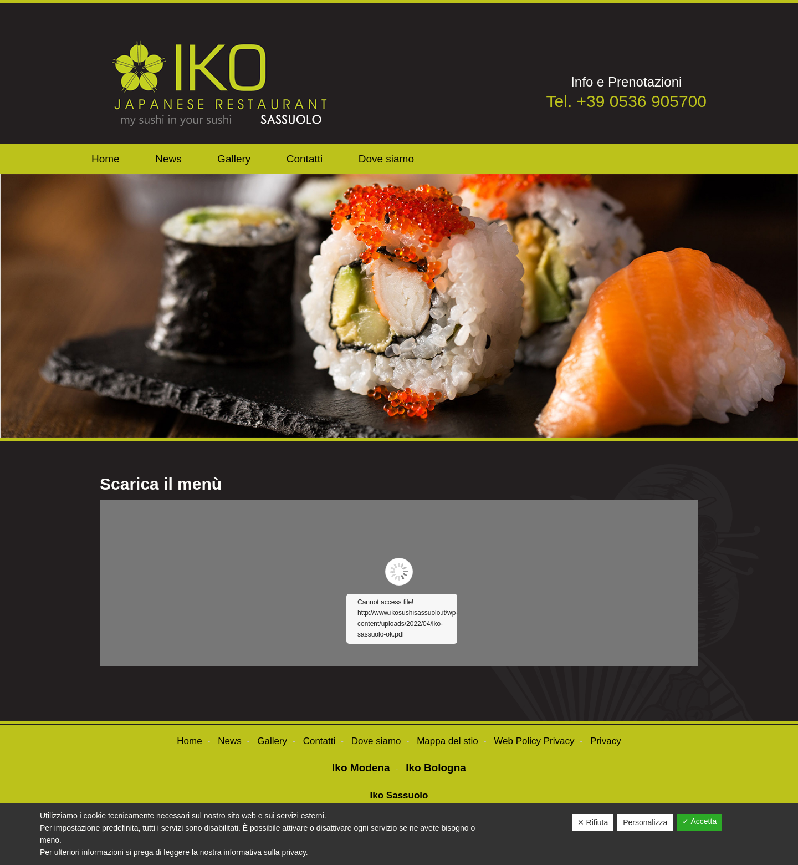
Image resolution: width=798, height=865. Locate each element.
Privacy (605, 741)
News (230, 741)
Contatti (319, 741)
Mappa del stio (447, 741)
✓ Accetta (699, 821)
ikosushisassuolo (222, 76)
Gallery (272, 741)
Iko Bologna (436, 768)
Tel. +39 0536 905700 (626, 101)
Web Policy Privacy (534, 741)
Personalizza (645, 822)
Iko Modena (361, 768)
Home (189, 741)
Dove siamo (376, 741)
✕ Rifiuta (592, 822)
